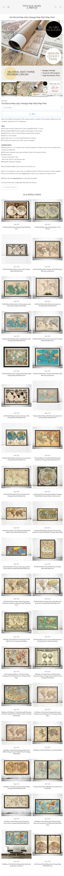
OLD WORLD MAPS (9, 187)
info (13, 166)
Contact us (25, 173)
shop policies (17, 178)
